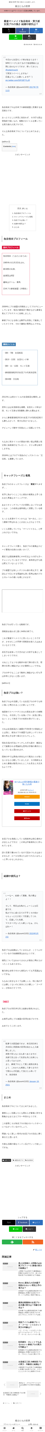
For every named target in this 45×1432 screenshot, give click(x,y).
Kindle (27, 804)
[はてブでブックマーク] (36, 30)
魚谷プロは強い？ (21, 220)
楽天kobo (27, 818)
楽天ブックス (27, 811)
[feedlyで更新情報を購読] (12, 1242)
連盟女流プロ (18, 1160)
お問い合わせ (33, 1424)
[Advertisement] (22, 178)
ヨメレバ (31, 790)
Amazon (27, 796)
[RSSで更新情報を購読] (33, 1242)
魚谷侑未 (29, 1160)
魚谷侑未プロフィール (22, 213)
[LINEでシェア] (15, 37)
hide (13, 146)
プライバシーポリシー (11, 1424)
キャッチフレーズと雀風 (23, 217)
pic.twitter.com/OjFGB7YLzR (18, 80)
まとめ (16, 227)
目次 (19, 208)
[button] (29, 37)
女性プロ (6, 1160)
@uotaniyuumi (12, 70)
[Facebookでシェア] (22, 30)
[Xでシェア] (8, 30)
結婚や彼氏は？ (20, 224)
